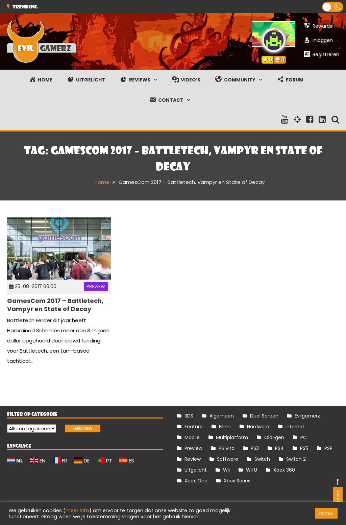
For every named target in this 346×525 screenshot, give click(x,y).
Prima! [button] (326, 513)
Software (227, 459)
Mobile (192, 437)
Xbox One (195, 480)
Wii (226, 470)
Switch (262, 459)
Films (225, 426)
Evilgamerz (307, 415)
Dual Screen (264, 415)
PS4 (279, 448)
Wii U (251, 470)
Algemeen (221, 415)
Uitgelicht (195, 470)
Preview (95, 286)
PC (303, 437)
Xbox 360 (284, 470)
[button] (332, 7)
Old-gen (274, 437)
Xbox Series (237, 480)
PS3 (255, 448)
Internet (295, 426)
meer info (77, 510)
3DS (188, 415)
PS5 (304, 448)
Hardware (258, 426)
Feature (193, 426)
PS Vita (226, 448)
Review (192, 459)
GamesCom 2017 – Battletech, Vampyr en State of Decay (55, 304)
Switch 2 (296, 459)
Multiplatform (232, 437)
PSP (328, 448)
